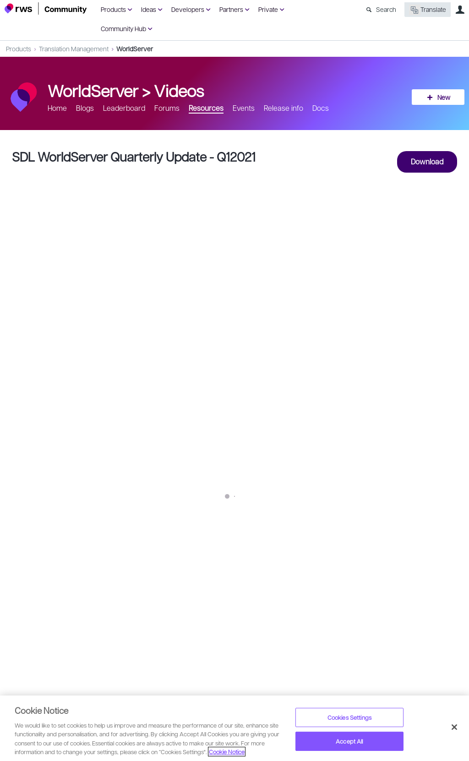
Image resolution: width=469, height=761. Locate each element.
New (443, 97)
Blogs (85, 108)
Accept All (349, 741)
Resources (206, 108)
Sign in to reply (32, 616)
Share (442, 582)
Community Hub (123, 28)
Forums (167, 108)
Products (113, 9)
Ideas (148, 9)
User (459, 9)
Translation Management (74, 48)
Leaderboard (124, 108)
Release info (283, 108)
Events (244, 108)
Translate (427, 10)
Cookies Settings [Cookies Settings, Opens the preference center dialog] (349, 717)
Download (427, 161)
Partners (231, 9)
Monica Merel (52, 576)
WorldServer (134, 48)
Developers (187, 9)
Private (268, 9)
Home (57, 108)
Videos (179, 90)
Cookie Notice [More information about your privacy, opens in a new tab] (227, 752)
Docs (320, 108)
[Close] (454, 727)
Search (386, 9)
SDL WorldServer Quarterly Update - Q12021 (134, 156)
